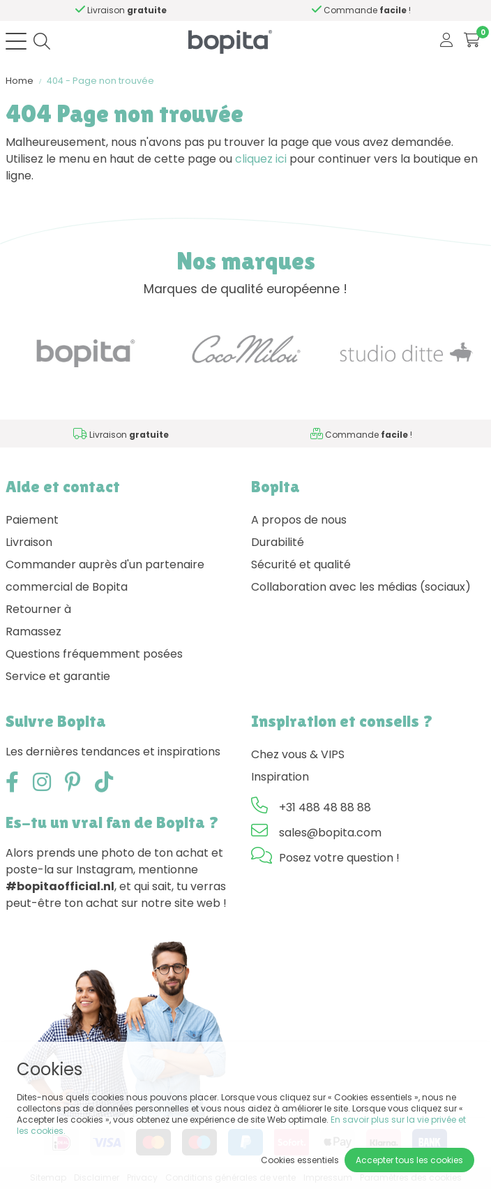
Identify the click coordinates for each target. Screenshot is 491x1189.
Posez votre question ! (339, 858)
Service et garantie (58, 676)
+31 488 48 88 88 (325, 807)
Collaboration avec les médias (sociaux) (361, 587)
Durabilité (277, 542)
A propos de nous (299, 520)
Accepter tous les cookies (409, 1160)
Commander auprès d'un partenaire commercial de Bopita (105, 575)
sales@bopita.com (330, 833)
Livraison (29, 542)
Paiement (32, 520)
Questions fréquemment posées (94, 654)
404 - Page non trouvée (100, 81)
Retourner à (38, 609)
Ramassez (33, 631)
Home (19, 81)
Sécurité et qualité (301, 564)
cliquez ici (261, 159)
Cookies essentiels (300, 1160)
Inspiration (280, 777)
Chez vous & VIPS (298, 754)
